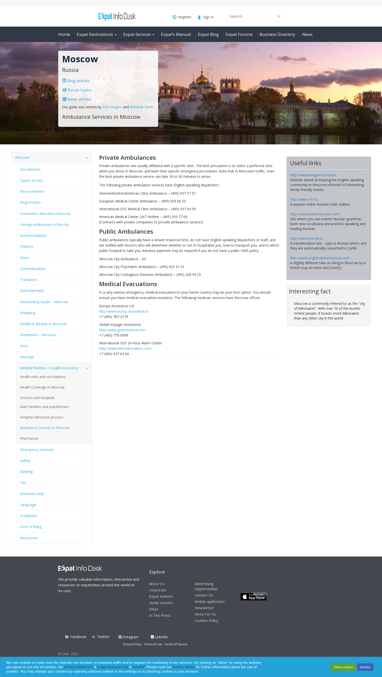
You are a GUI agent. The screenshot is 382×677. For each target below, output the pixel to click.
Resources (29, 537)
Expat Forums (239, 34)
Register (181, 17)
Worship (27, 356)
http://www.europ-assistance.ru (123, 311)
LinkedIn (159, 637)
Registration (30, 202)
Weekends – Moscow (38, 334)
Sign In (205, 17)
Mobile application (210, 601)
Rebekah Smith (141, 107)
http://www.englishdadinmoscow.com (319, 258)
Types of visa (31, 180)
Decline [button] (365, 667)
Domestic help (32, 493)
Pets (24, 345)
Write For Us (205, 614)
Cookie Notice (183, 667)
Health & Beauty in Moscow (43, 323)
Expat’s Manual (176, 34)
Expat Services (137, 34)
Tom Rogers (112, 107)
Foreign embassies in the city (44, 224)
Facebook (78, 636)
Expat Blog (208, 34)
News (307, 34)
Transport (28, 279)
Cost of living (30, 526)
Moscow (22, 157)
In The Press (160, 615)
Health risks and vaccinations (43, 376)
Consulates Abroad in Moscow (45, 213)
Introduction (30, 169)
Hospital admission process (41, 417)
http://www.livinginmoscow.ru (313, 175)
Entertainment (32, 290)
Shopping (27, 312)
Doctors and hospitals (37, 397)
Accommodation (33, 235)
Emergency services (37, 449)
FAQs (153, 609)
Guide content (161, 602)
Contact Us (204, 595)
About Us (157, 583)
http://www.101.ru (304, 199)
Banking (26, 471)
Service (138, 667)
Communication (32, 268)
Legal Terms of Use (112, 667)
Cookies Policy (207, 620)
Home (64, 34)
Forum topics (77, 90)
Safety (25, 460)
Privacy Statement (78, 667)
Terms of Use (153, 644)
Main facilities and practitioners (44, 406)
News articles (77, 99)
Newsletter (204, 607)
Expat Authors (161, 596)
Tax (23, 482)
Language (28, 504)
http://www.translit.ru (306, 238)
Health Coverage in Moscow (42, 387)
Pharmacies (29, 438)
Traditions (28, 515)
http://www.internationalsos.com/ (125, 348)
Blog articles (76, 80)
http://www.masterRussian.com (315, 214)
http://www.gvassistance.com (122, 330)
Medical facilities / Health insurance (49, 367)
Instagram (129, 637)
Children (26, 246)
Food (24, 257)
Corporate (157, 589)
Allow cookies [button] (343, 667)
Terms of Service (175, 644)
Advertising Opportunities (206, 586)
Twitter (103, 636)
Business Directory (277, 34)
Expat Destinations (95, 34)
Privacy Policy (132, 644)
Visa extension (32, 191)
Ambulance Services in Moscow (45, 427)
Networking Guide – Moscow (44, 301)
